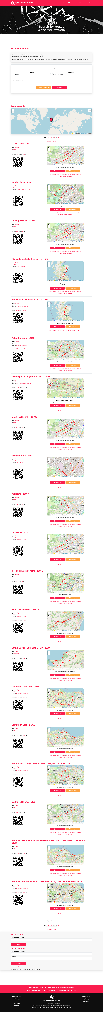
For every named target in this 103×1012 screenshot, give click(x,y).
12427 (45, 259)
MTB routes (86, 1001)
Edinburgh (18, 345)
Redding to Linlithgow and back (27, 376)
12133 (47, 376)
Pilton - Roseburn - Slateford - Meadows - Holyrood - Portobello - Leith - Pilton (49, 840)
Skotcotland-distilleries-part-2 (26, 259)
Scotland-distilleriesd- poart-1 (26, 299)
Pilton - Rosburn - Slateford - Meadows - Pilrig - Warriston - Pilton (43, 881)
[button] (51, 120)
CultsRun (16, 532)
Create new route (60, 2)
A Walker (15, 382)
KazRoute (16, 494)
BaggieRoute (18, 455)
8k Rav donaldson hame (23, 571)
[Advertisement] (51, 41)
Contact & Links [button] (87, 2)
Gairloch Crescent (20, 383)
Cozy (14, 343)
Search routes (55, 987)
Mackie (14, 149)
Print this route (60, 174)
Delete (18, 963)
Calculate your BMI (64, 990)
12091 (29, 455)
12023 (36, 609)
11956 (32, 725)
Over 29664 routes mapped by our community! (16, 998)
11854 (79, 881)
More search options (43, 87)
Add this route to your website (65, 176)
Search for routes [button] (70, 2)
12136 (31, 338)
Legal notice (73, 990)
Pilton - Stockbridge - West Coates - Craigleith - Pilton (38, 763)
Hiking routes (86, 998)
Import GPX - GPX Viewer (45, 987)
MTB (16, 380)
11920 (68, 763)
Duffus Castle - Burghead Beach (27, 648)
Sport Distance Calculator (21, 2)
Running (17, 147)
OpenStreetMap (84, 133)
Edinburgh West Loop (22, 686)
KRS (14, 187)
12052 (25, 532)
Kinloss (18, 655)
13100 (28, 144)
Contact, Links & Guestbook (67, 987)
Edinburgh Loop (20, 725)
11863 (14, 843)
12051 (40, 571)
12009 (47, 648)
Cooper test (40, 990)
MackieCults (18, 144)
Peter (14, 264)
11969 (37, 686)
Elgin (17, 266)
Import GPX (79, 2)
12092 (34, 417)
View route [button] (57, 171)
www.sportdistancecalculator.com (51, 1000)
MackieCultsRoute (20, 417)
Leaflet (74, 133)
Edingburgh (19, 306)
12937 (32, 221)
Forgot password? (15, 966)
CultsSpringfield (20, 221)
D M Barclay (16, 653)
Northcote (18, 151)
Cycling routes (86, 999)
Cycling (17, 262)
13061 (29, 182)
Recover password (32, 990)
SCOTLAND (24, 151)
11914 (33, 802)
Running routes (86, 996)
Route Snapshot (52, 174)
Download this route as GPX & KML (73, 174)
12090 (26, 494)
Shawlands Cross (20, 189)
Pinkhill (18, 578)
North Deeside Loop (21, 609)
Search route (59, 87)
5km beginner (18, 182)
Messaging (73, 171)
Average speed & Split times (51, 990)
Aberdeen (18, 228)
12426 (45, 299)
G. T (14, 576)
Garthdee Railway (20, 802)
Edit (18, 944)
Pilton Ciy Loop (19, 338)
